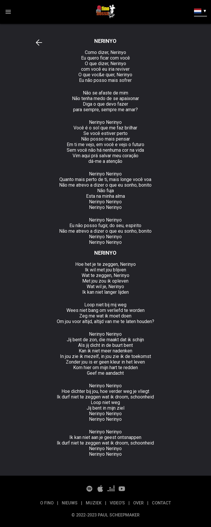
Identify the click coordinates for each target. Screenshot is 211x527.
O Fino (47, 503)
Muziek (94, 503)
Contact (161, 503)
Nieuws (70, 503)
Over (139, 503)
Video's (118, 503)
